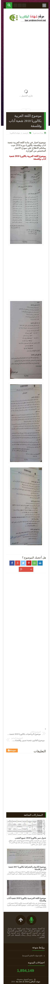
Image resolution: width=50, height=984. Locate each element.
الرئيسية (24, 133)
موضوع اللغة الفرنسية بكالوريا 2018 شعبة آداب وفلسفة (25, 899)
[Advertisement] (25, 50)
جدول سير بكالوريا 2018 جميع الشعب (29, 838)
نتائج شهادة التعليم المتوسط (31, 956)
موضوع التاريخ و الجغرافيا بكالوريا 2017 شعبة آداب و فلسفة (26, 868)
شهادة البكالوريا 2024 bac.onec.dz (27, 982)
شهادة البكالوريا (14, 133)
